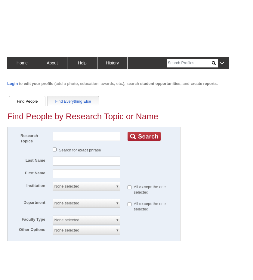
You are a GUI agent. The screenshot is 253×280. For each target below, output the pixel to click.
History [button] (112, 63)
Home (22, 63)
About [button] (52, 63)
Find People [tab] (27, 101)
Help (82, 63)
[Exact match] (55, 149)
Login (12, 83)
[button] (222, 63)
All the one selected (150, 189)
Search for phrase (80, 150)
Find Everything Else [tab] (73, 101)
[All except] (129, 187)
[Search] (189, 63)
